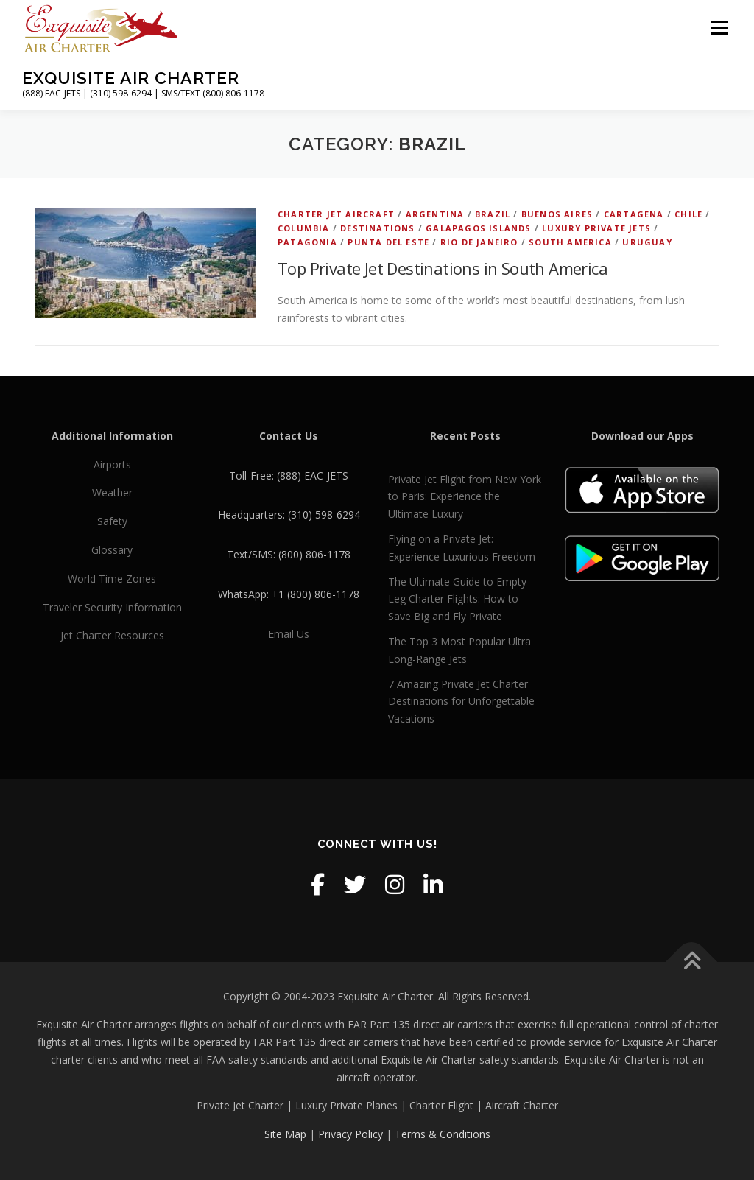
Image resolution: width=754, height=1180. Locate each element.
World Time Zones (112, 579)
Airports (112, 464)
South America (570, 241)
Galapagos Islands (478, 227)
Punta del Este (388, 241)
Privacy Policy (350, 1134)
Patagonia (307, 241)
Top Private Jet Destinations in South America (442, 268)
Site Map (285, 1134)
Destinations (377, 227)
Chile (688, 214)
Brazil (492, 214)
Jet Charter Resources (112, 635)
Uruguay (647, 241)
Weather (112, 492)
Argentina (435, 214)
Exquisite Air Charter (130, 78)
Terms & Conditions (442, 1134)
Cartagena (634, 214)
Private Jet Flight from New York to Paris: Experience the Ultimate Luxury (464, 496)
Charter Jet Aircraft (336, 214)
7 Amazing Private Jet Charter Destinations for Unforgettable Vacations (461, 701)
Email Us (288, 634)
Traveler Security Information (112, 607)
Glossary (112, 550)
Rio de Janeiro (479, 241)
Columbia (304, 227)
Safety (112, 521)
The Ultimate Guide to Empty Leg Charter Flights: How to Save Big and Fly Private (457, 599)
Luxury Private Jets (596, 227)
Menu (719, 28)
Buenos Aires (557, 214)
